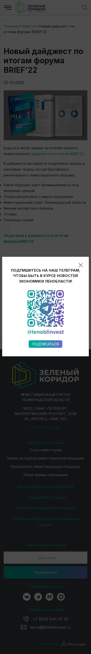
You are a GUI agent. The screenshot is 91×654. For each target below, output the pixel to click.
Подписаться (45, 248)
